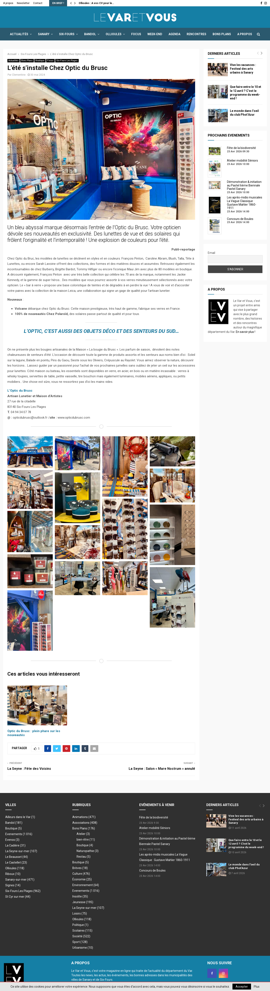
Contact (37, 3)
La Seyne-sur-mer (21, 851)
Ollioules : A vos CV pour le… (96, 3)
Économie (82, 879)
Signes (12, 885)
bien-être (86, 839)
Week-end (154, 34)
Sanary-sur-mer (19, 879)
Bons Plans (222, 34)
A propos (8, 3)
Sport (80, 942)
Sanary (43, 34)
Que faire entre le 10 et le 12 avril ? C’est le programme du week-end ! (246, 843)
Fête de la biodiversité (153, 817)
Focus (136, 34)
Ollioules (114, 34)
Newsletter (23, 3)
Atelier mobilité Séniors (154, 828)
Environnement (85, 885)
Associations (84, 822)
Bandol (90, 34)
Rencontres (196, 34)
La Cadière (15, 845)
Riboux (12, 874)
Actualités (19, 34)
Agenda (174, 34)
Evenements (13, 834)
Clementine (19, 74)
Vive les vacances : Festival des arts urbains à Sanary (243, 68)
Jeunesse (82, 902)
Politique (80, 925)
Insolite (80, 896)
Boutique (40, 60)
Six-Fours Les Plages (67, 60)
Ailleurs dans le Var (20, 817)
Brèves (80, 868)
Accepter (242, 986)
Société (81, 936)
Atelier (83, 834)
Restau (83, 856)
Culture (81, 873)
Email (211, 252)
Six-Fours (66, 34)
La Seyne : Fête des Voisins (29, 769)
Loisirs (79, 913)
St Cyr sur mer (17, 896)
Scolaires (82, 930)
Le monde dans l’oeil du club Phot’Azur (244, 866)
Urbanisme (82, 947)
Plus (256, 986)
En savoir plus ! (245, 331)
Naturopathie (88, 851)
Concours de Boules (152, 870)
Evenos (12, 839)
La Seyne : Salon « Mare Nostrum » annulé (162, 769)
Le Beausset (16, 856)
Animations (84, 817)
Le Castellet (16, 862)
